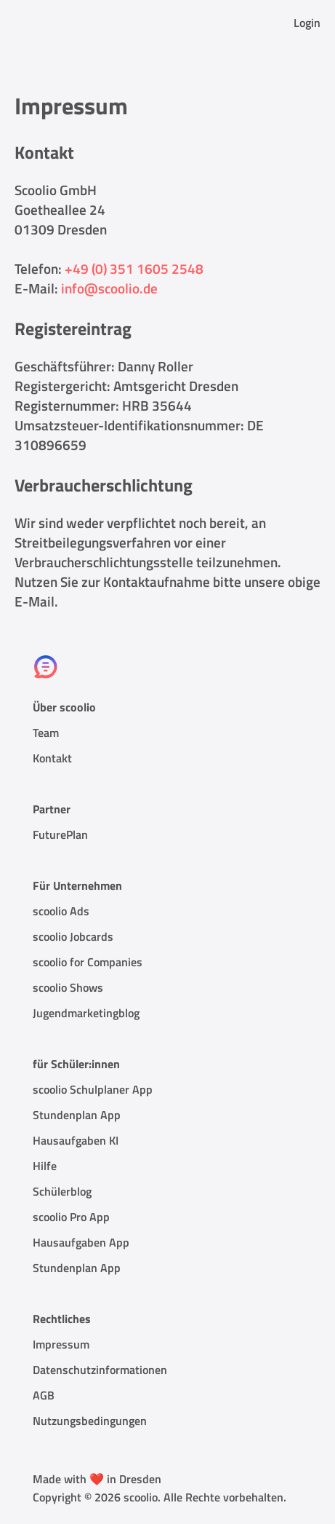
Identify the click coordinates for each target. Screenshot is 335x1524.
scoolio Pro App (71, 1216)
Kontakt (52, 758)
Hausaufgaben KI (75, 1140)
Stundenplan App (77, 1115)
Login (307, 22)
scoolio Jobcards (73, 936)
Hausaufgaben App (81, 1242)
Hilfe (45, 1165)
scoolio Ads (61, 911)
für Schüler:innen (76, 1064)
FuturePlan (60, 834)
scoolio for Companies (87, 962)
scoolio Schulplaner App (93, 1089)
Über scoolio (64, 707)
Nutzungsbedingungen (90, 1420)
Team (46, 732)
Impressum (61, 1344)
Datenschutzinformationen (100, 1369)
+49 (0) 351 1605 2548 (134, 268)
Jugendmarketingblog (86, 1013)
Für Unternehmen (77, 885)
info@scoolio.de (109, 288)
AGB (44, 1395)
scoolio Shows (68, 987)
